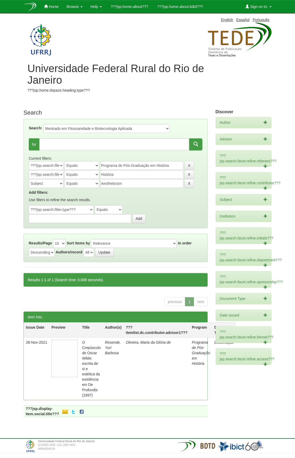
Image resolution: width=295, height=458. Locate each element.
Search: (35, 128)
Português (261, 20)
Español (243, 20)
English (227, 20)
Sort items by (78, 243)
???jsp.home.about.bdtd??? (179, 6)
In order (185, 243)
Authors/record (69, 252)
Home (51, 6)
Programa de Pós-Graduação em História (201, 353)
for (34, 144)
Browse (74, 6)
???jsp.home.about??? (129, 6)
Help (96, 6)
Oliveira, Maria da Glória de (148, 342)
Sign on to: (258, 6)
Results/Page (40, 243)
